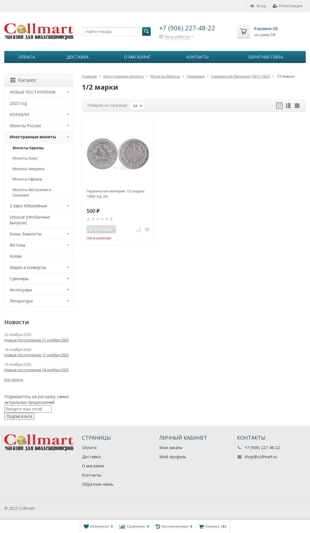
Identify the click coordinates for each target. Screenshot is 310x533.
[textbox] (116, 31)
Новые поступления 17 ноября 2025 (36, 354)
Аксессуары (21, 289)
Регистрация (287, 5)
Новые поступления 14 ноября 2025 (36, 369)
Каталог (23, 80)
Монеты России (25, 125)
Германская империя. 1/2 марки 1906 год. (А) (115, 193)
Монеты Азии (25, 158)
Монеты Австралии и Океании (32, 192)
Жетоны (17, 245)
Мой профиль (172, 456)
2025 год (18, 103)
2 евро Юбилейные (28, 206)
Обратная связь (265, 57)
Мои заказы (171, 447)
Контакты (197, 57)
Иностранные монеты (33, 136)
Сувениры (19, 278)
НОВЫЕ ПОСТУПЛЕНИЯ (32, 92)
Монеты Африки (27, 179)
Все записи (13, 379)
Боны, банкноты (26, 234)
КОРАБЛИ (19, 114)
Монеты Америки (28, 168)
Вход (258, 5)
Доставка (78, 57)
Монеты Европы (28, 147)
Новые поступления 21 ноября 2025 (36, 340)
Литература (21, 301)
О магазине (137, 57)
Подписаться (19, 416)
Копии (16, 256)
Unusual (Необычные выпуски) (30, 219)
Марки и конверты (28, 267)
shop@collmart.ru (260, 456)
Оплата (27, 57)
